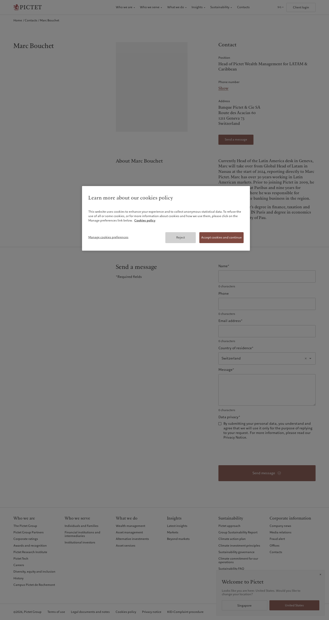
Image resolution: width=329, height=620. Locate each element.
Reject (180, 237)
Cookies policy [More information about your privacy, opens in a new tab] (144, 220)
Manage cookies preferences (108, 237)
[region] (166, 218)
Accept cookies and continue (221, 237)
